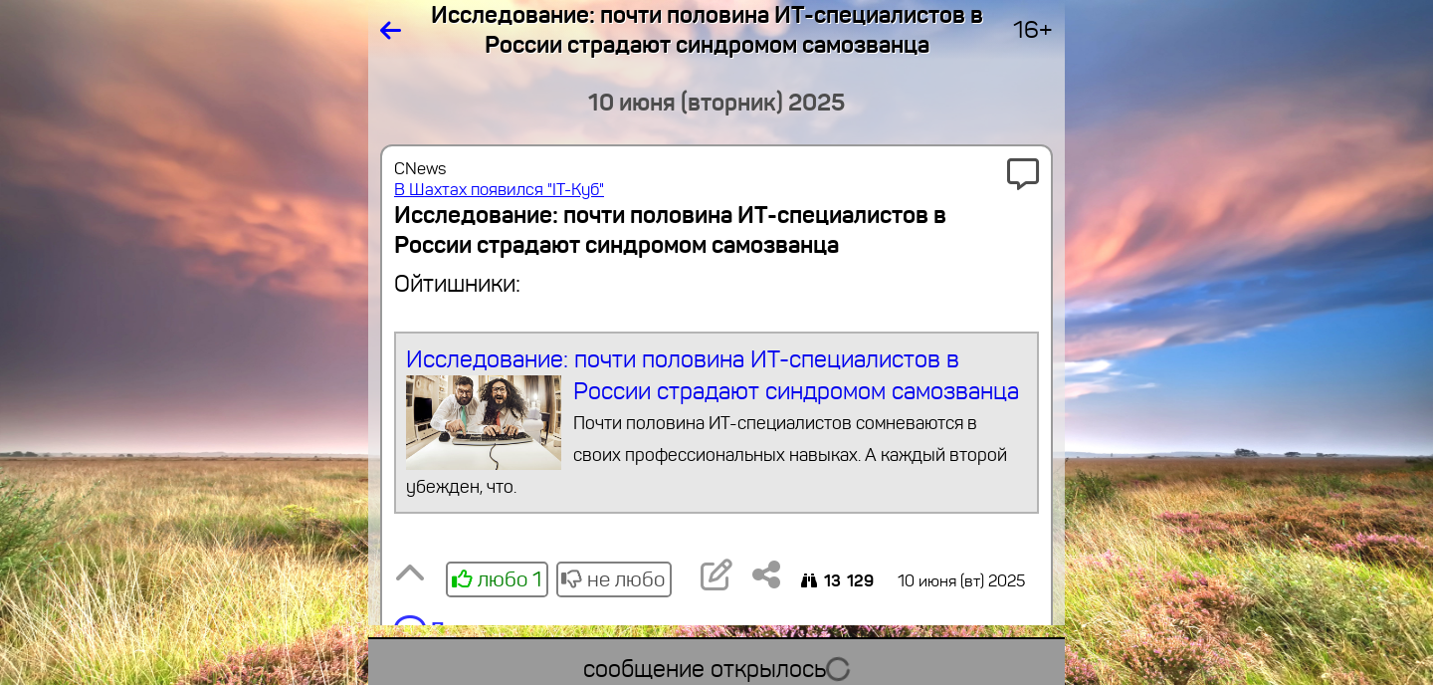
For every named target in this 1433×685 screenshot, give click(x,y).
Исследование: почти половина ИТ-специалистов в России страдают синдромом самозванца (717, 423)
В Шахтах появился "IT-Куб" (499, 189)
